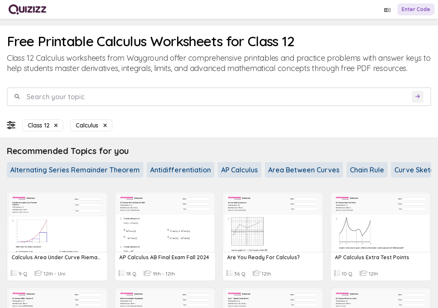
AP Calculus (239, 170)
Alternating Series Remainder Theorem (75, 170)
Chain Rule (367, 170)
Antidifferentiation (180, 170)
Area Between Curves (304, 170)
